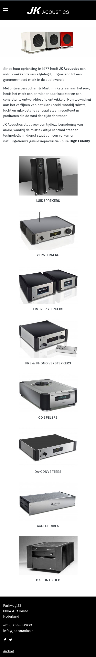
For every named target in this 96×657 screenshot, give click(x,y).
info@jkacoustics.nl (19, 631)
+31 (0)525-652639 (17, 625)
